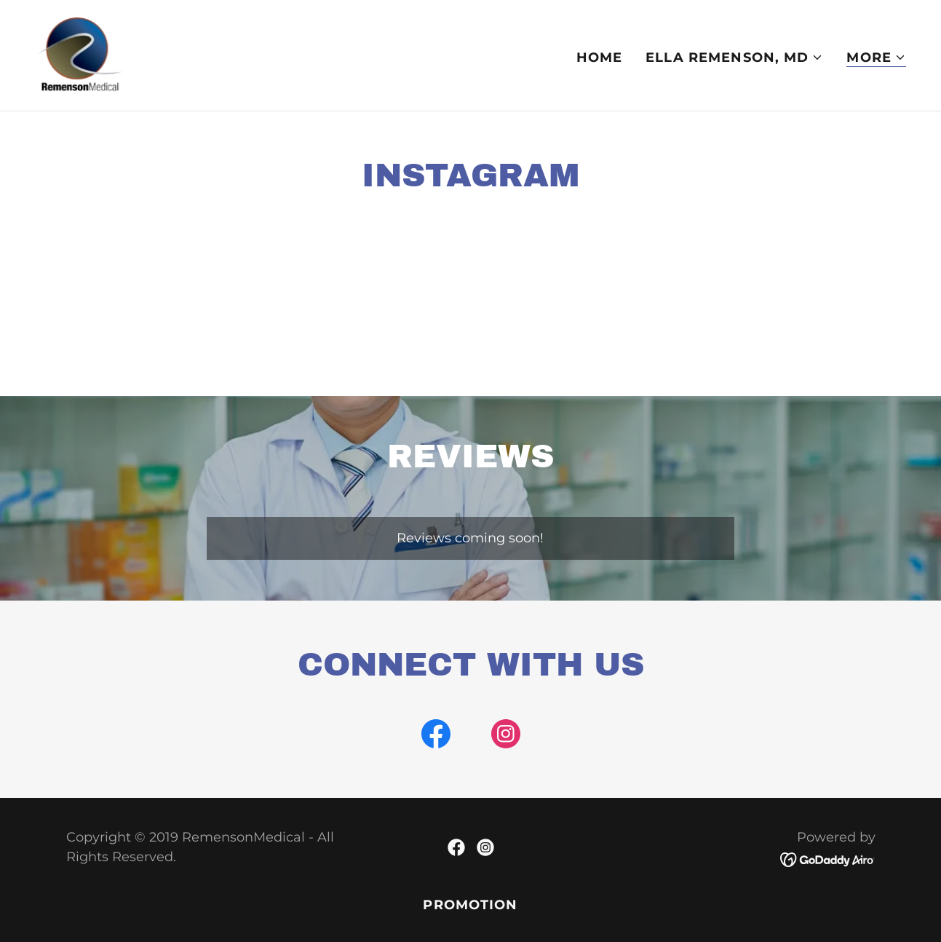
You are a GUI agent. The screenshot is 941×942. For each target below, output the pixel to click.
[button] (734, 57)
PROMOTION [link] (470, 905)
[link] (80, 55)
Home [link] (599, 58)
